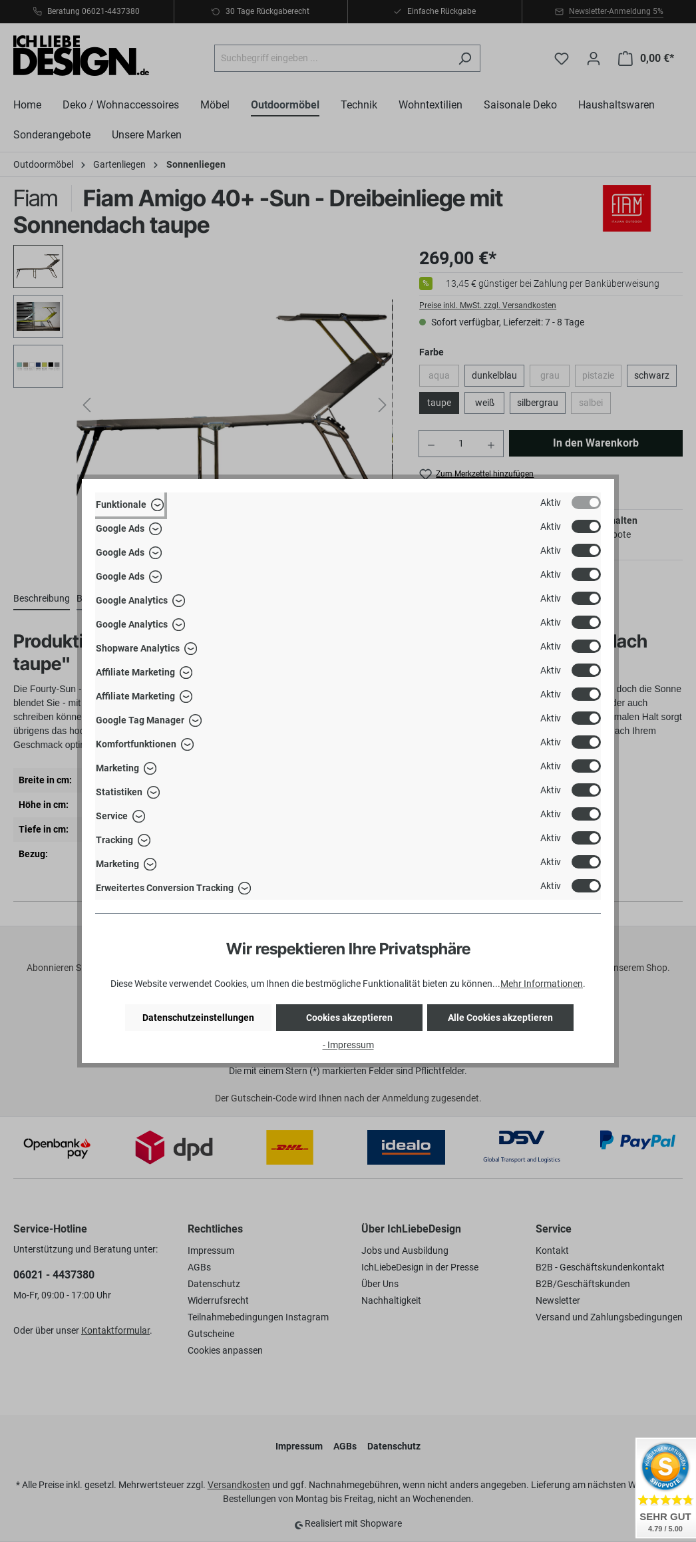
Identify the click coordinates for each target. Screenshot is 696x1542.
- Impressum (348, 1045)
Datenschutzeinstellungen (198, 1017)
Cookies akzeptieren (349, 1017)
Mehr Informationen (541, 983)
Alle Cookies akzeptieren (500, 1017)
